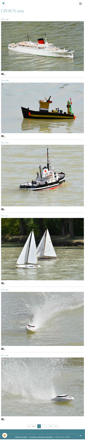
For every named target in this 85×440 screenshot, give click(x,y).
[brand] (4, 4)
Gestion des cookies (62, 437)
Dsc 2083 (5, 80)
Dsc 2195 (4, 289)
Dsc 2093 (5, 142)
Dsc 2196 (4, 355)
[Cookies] (4, 435)
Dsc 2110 (4, 215)
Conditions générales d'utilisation (41, 437)
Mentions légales (21, 437)
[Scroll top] (80, 435)
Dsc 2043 (4, 19)
